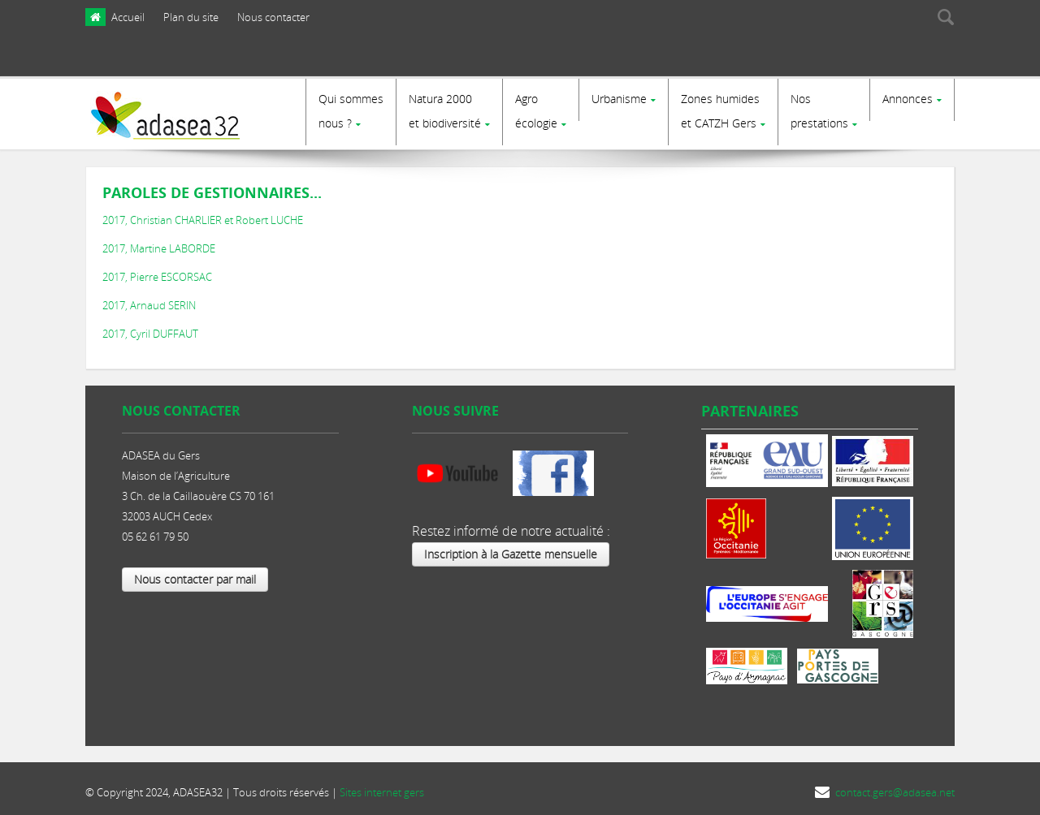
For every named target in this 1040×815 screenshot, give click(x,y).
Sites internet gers (382, 788)
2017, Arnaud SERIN (149, 301)
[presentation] (854, 59)
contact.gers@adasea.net (895, 788)
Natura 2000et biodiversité (445, 111)
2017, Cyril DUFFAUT (150, 329)
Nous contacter (273, 17)
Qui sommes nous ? (351, 111)
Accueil (128, 17)
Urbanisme (619, 98)
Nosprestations (819, 111)
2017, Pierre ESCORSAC (157, 272)
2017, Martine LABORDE (158, 244)
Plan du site (191, 17)
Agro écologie (536, 111)
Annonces (907, 98)
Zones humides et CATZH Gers (720, 111)
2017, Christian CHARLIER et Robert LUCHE (202, 216)
